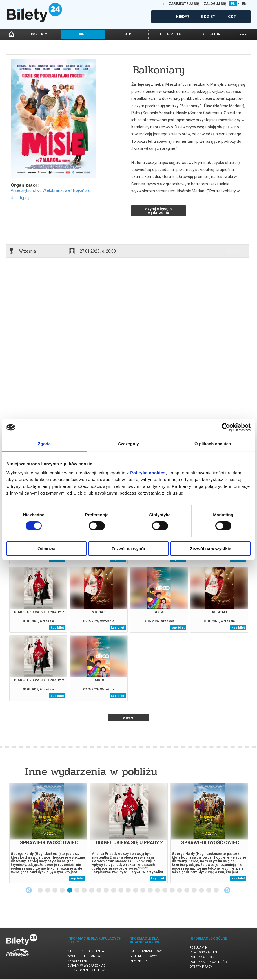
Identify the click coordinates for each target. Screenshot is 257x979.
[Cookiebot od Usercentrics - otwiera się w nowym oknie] (226, 427)
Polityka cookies (204, 957)
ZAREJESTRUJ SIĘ (184, 4)
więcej (128, 717)
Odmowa (46, 548)
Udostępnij (20, 198)
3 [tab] (55, 890)
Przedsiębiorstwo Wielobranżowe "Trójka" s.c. (51, 190)
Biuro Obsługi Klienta (85, 951)
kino (83, 34)
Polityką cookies (148, 472)
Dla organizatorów (145, 951)
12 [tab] (121, 890)
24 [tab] (209, 890)
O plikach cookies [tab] (212, 443)
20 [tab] (180, 890)
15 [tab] (143, 890)
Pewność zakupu (204, 952)
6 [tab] (77, 890)
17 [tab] (158, 890)
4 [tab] (62, 890)
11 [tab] (114, 890)
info (232, 251)
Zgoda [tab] (44, 443)
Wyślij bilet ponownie (86, 956)
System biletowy (142, 956)
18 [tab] (165, 890)
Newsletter (77, 961)
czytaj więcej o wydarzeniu (158, 211)
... (243, 33)
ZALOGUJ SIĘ (215, 4)
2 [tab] (48, 890)
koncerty (39, 34)
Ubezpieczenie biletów (86, 970)
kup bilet (57, 627)
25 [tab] (216, 890)
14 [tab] (136, 890)
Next (227, 890)
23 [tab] (202, 890)
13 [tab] (128, 890)
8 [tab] (92, 890)
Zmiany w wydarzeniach (87, 965)
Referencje (137, 961)
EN (244, 4)
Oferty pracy (201, 967)
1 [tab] (40, 890)
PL (233, 4)
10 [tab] (106, 890)
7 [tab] (84, 890)
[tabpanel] (48, 833)
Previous (29, 890)
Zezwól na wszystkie (210, 548)
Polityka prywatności (208, 962)
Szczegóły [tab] (128, 443)
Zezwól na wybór (128, 548)
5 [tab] (70, 890)
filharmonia (170, 34)
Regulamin (198, 947)
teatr (126, 34)
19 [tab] (172, 890)
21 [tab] (187, 890)
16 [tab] (150, 890)
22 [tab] (194, 890)
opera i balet (214, 34)
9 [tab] (99, 890)
